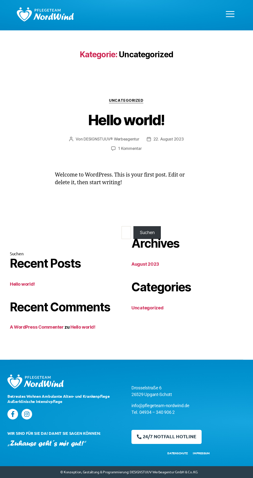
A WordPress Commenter (37, 327)
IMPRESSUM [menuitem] (201, 453)
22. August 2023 (169, 139)
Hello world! (126, 119)
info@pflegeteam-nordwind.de (160, 405)
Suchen (16, 253)
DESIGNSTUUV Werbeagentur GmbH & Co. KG (164, 472)
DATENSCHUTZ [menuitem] (177, 453)
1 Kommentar (130, 148)
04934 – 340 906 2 (157, 412)
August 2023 (145, 264)
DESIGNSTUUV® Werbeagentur (111, 139)
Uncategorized (126, 101)
